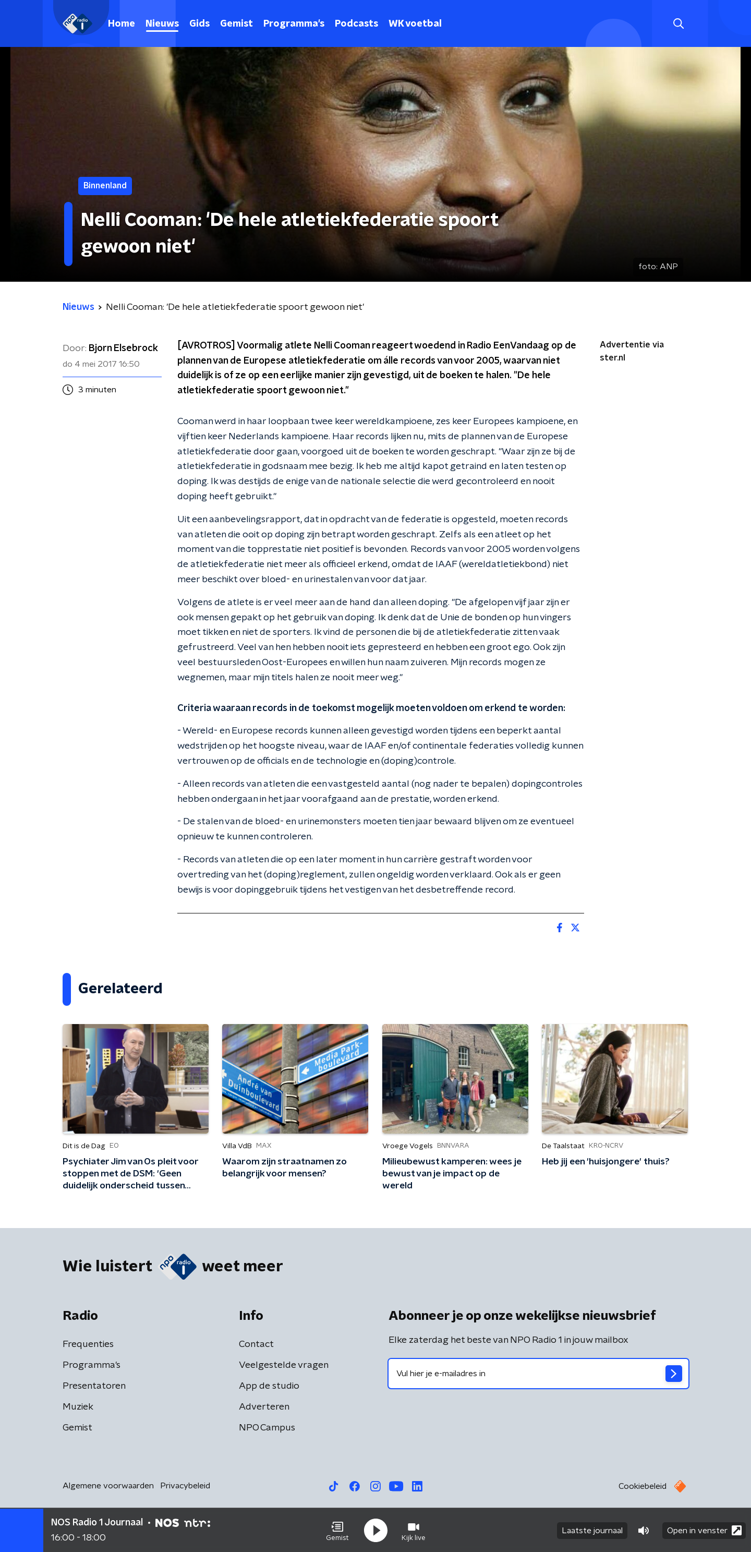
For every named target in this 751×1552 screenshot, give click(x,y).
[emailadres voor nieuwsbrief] (538, 1373)
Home (121, 24)
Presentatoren (94, 1386)
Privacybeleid (185, 1486)
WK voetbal (415, 24)
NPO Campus (267, 1428)
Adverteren (264, 1407)
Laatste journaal (592, 1530)
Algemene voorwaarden (108, 1486)
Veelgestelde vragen (284, 1365)
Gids (199, 24)
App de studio (269, 1386)
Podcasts (356, 24)
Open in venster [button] (704, 1530)
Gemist (236, 24)
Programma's (293, 24)
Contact (256, 1344)
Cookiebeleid (643, 1486)
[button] (337, 1530)
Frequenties (88, 1344)
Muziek (78, 1407)
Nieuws (162, 24)
